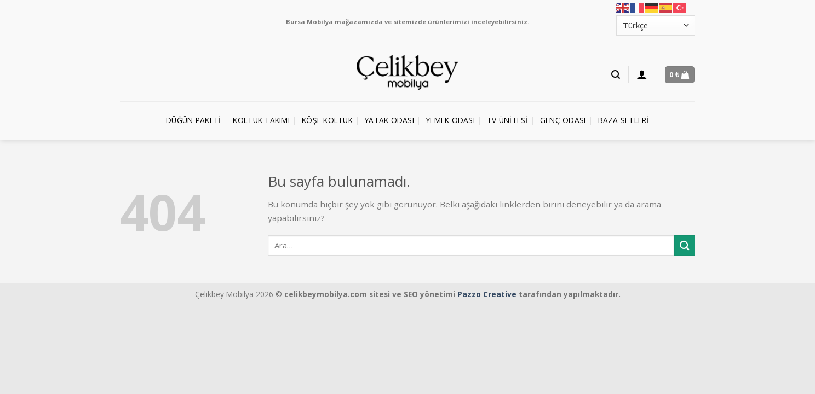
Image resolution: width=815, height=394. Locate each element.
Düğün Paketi (193, 120)
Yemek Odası (450, 120)
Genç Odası (563, 120)
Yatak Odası (389, 120)
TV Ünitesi (507, 120)
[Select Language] (655, 25)
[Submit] (684, 245)
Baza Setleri (623, 120)
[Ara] (615, 74)
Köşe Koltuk (327, 120)
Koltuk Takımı (261, 120)
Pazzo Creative (486, 294)
